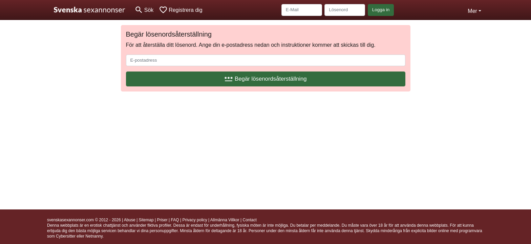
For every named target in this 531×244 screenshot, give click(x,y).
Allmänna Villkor (224, 220)
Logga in (380, 9)
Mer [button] (472, 11)
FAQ (175, 220)
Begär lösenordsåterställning (265, 78)
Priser (162, 220)
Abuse (129, 220)
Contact (249, 220)
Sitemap (146, 220)
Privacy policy (194, 220)
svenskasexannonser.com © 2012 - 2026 (84, 220)
